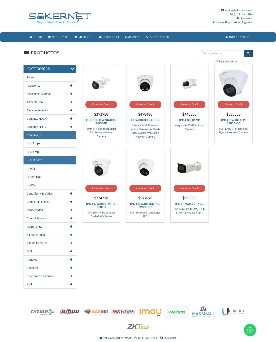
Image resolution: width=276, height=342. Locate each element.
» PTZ (31, 168)
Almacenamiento (50, 110)
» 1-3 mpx (34, 143)
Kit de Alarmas (50, 235)
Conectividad (50, 210)
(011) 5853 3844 (241, 14)
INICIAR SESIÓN (237, 36)
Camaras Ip (50, 135)
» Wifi (31, 185)
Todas (30, 77)
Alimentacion (50, 102)
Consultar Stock (101, 104)
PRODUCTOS (58, 36)
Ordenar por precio (226, 61)
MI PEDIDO (83, 36)
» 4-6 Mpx (34, 151)
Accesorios (50, 86)
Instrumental (50, 227)
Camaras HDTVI (50, 127)
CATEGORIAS (39, 69)
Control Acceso (50, 218)
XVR (50, 284)
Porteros (50, 260)
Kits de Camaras (50, 243)
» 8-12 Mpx (35, 160)
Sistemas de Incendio (50, 276)
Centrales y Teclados (50, 194)
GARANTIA (132, 36)
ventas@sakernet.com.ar (237, 10)
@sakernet (244, 18)
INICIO (36, 36)
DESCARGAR (108, 36)
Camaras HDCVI (50, 119)
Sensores (50, 268)
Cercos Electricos (50, 202)
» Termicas (34, 176)
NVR (50, 251)
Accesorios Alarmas (50, 94)
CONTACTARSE (157, 36)
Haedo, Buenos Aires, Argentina (232, 22)
